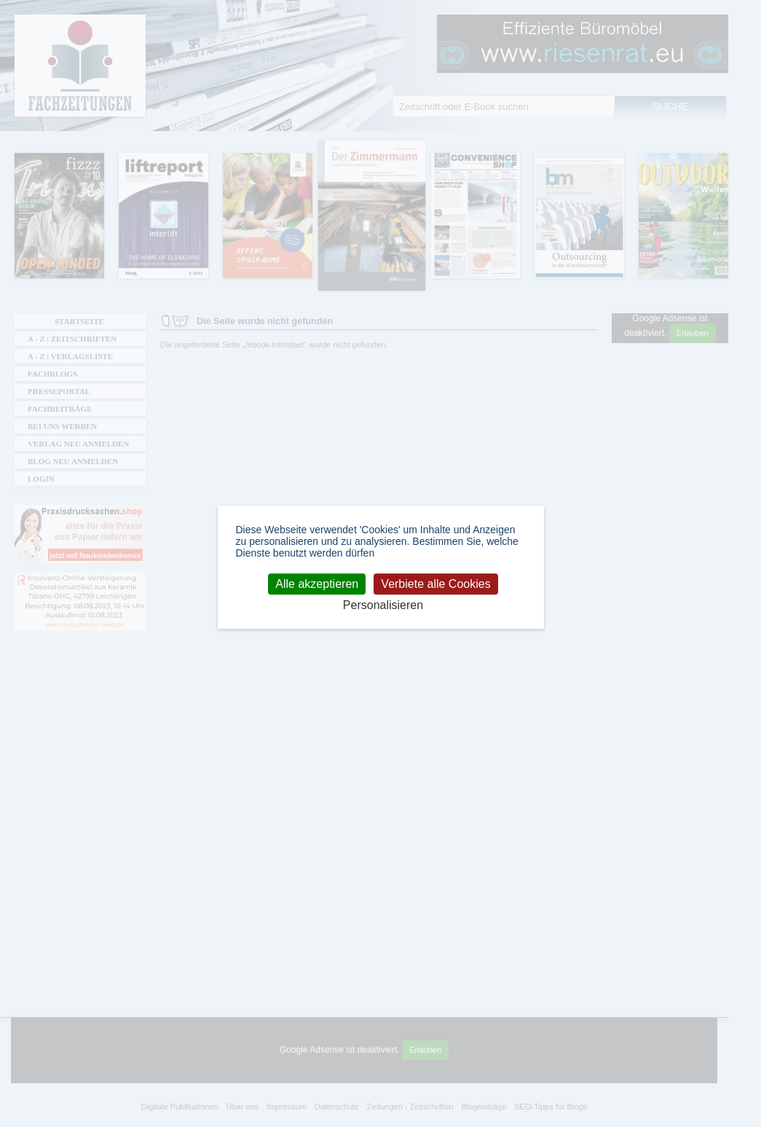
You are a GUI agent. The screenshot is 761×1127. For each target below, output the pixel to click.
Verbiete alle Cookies (435, 584)
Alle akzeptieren (316, 584)
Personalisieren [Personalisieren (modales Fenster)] (383, 605)
